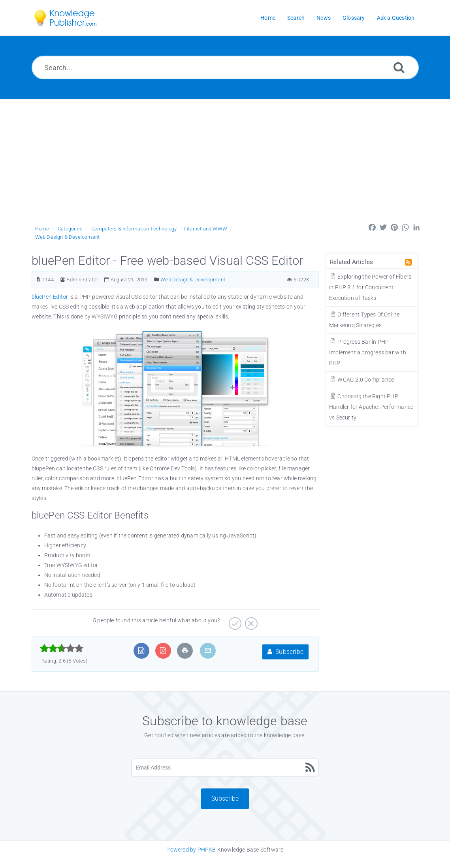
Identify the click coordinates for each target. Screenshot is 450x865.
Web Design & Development (67, 237)
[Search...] (225, 67)
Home (42, 229)
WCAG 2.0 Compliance (361, 379)
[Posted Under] (156, 279)
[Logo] (71, 18)
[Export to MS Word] (141, 650)
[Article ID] (38, 279)
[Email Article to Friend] (207, 650)
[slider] (62, 648)
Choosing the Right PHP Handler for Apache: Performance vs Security (371, 407)
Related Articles (351, 262)
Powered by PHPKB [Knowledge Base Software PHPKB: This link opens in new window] (191, 849)
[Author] (62, 279)
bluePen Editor (51, 297)
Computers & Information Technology (134, 229)
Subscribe (285, 651)
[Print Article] (184, 650)
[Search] (399, 67)
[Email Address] (225, 767)
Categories (70, 229)
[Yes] (234, 620)
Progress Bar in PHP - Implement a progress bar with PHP (367, 352)
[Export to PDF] (163, 650)
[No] (250, 620)
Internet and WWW (205, 229)
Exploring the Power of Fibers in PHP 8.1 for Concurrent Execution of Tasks (370, 287)
